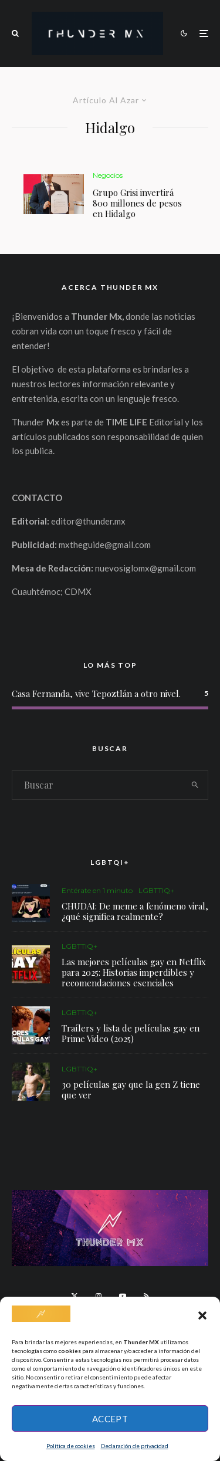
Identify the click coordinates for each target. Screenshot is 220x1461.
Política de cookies (70, 1445)
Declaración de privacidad (134, 1445)
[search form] (97, 785)
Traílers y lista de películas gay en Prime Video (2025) (130, 1033)
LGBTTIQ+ (156, 890)
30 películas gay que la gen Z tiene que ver (131, 1093)
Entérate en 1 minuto (97, 890)
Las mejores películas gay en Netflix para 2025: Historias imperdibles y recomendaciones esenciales (134, 972)
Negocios (108, 175)
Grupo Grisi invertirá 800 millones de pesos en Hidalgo (137, 203)
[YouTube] (122, 1296)
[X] (74, 1296)
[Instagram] (98, 1296)
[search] (195, 785)
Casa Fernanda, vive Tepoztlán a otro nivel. (96, 693)
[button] (202, 1315)
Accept (110, 1418)
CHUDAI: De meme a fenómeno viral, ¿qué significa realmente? (135, 911)
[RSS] (146, 1296)
